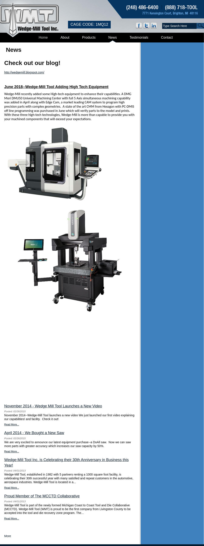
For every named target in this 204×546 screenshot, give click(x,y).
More (7, 536)
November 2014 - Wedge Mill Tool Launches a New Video (53, 406)
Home (43, 37)
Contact (167, 37)
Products (89, 37)
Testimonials (139, 37)
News (112, 37)
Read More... (11, 424)
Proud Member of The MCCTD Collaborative (42, 496)
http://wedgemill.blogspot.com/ (24, 72)
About (65, 37)
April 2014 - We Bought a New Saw (34, 433)
